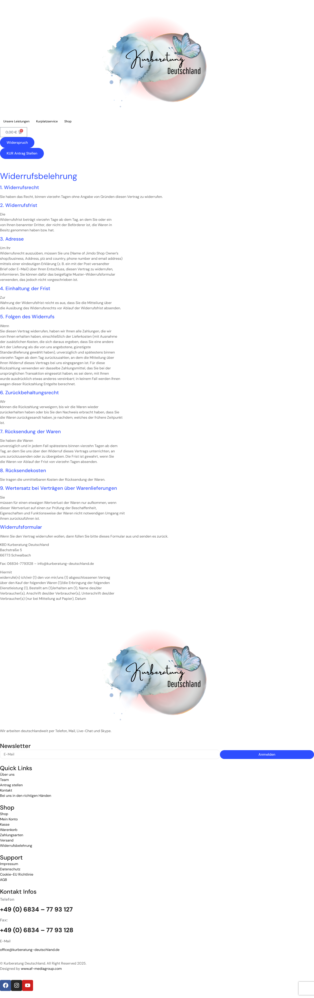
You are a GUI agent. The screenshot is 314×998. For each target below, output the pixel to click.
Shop (68, 121)
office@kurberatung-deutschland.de (29, 949)
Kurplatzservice (47, 121)
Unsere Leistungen (16, 121)
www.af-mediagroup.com (41, 968)
